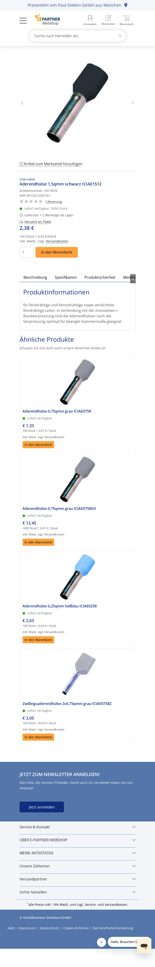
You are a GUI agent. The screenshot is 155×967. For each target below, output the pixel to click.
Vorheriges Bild (22, 102)
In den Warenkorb (56, 252)
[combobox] (77, 35)
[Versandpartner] (78, 879)
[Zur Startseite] (45, 20)
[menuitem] (108, 20)
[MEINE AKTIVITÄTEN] (78, 853)
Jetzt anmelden (42, 807)
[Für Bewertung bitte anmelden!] (54, 201)
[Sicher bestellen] (78, 892)
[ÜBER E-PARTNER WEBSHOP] (78, 840)
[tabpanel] (78, 103)
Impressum (27, 928)
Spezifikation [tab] (66, 277)
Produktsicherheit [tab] (99, 277)
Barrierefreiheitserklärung (113, 928)
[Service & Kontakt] (78, 826)
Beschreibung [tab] (35, 277)
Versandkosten (57, 241)
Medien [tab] (129, 277)
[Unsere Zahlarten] (78, 866)
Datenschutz (49, 928)
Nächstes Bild (133, 102)
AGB (11, 928)
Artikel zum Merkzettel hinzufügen (51, 163)
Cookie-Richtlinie (76, 928)
